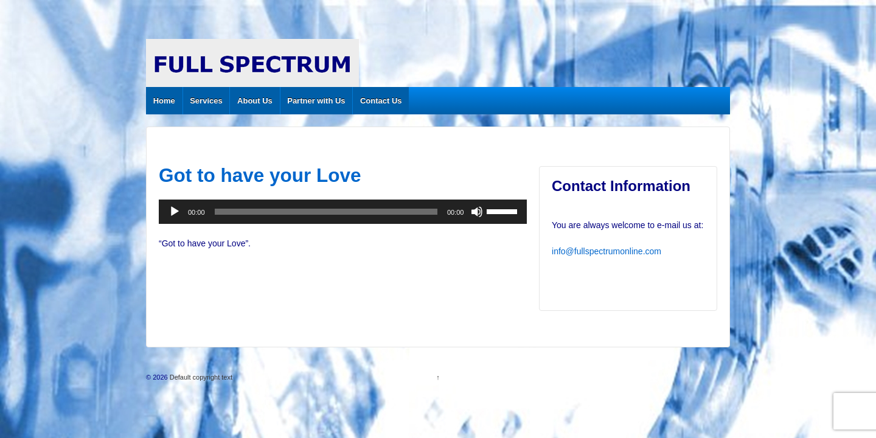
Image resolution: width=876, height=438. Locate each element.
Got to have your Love (260, 175)
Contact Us (381, 100)
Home (164, 100)
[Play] (175, 212)
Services (206, 100)
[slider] (326, 212)
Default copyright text (200, 377)
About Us (255, 100)
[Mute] (477, 212)
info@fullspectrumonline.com (606, 251)
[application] (343, 212)
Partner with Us (316, 100)
